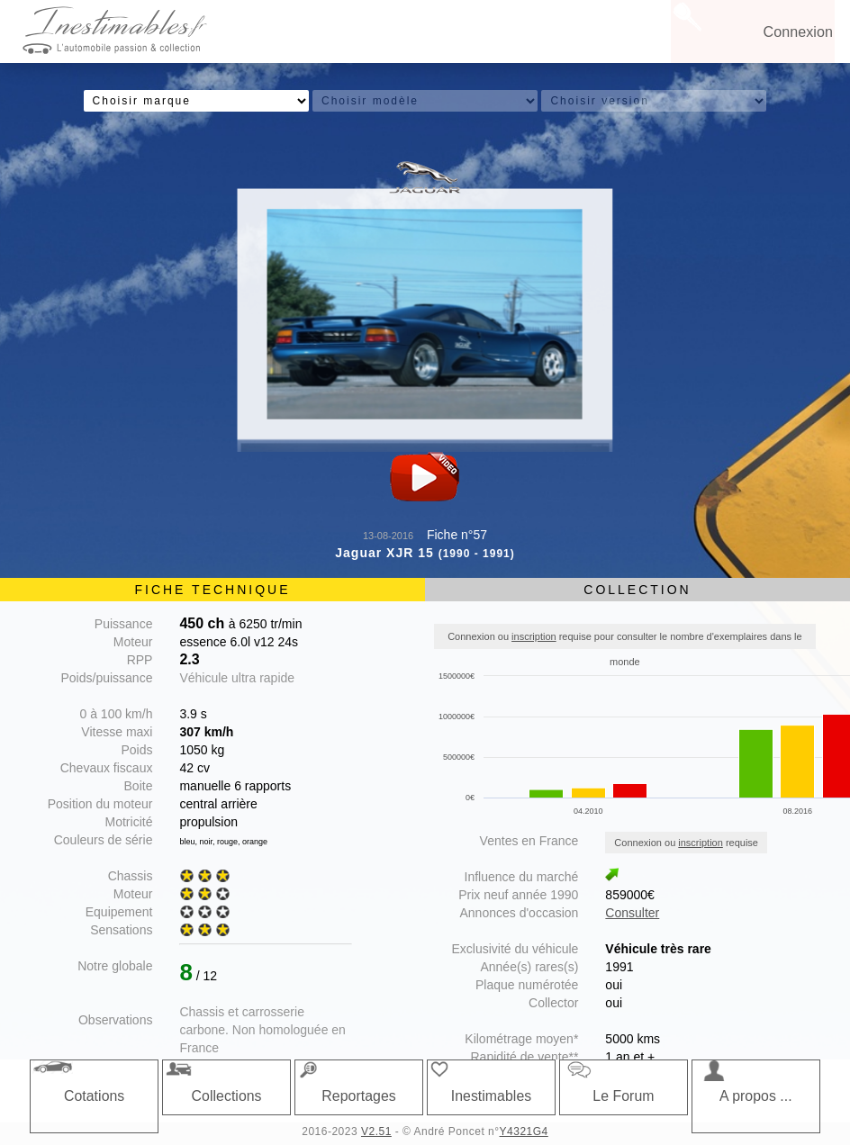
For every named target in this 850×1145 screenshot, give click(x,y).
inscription (533, 636)
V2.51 (376, 1131)
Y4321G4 (524, 1131)
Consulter (632, 913)
